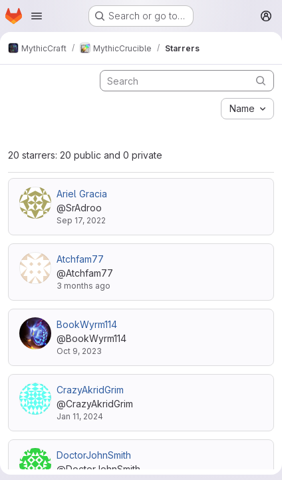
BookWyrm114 (87, 324)
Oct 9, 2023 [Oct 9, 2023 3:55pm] (79, 351)
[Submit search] (261, 80)
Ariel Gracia (82, 193)
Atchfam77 (80, 259)
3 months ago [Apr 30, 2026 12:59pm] (83, 286)
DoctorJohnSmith (94, 455)
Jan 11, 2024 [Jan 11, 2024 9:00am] (80, 416)
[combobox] (247, 108)
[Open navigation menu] (36, 16)
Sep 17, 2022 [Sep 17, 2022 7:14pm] (81, 220)
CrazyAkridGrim (90, 389)
